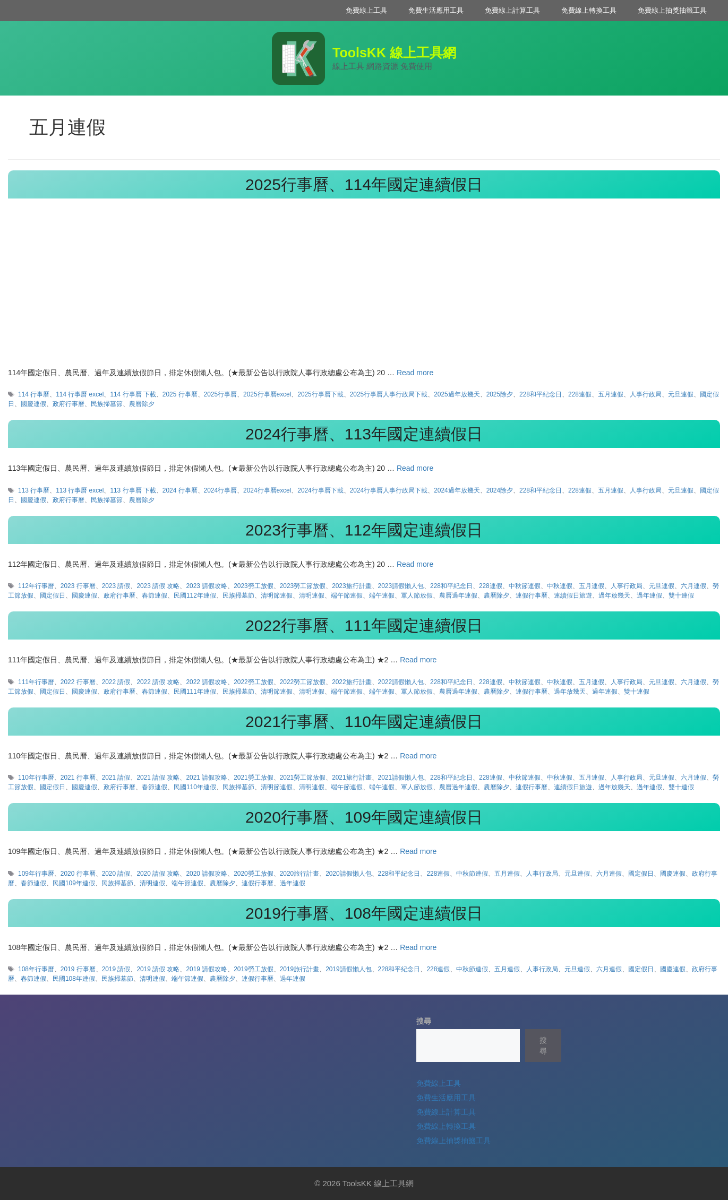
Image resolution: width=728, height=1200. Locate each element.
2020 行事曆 (78, 873)
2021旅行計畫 (351, 777)
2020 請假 (116, 873)
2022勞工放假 (253, 682)
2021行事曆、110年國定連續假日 (364, 721)
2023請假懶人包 (401, 586)
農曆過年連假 (458, 595)
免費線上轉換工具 (588, 10)
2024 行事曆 (180, 490)
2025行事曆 (220, 394)
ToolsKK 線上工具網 (394, 52)
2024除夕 (499, 490)
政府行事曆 (68, 404)
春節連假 (154, 595)
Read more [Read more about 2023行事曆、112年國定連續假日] (415, 564)
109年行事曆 (36, 873)
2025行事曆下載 (320, 394)
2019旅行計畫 (299, 969)
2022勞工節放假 (303, 682)
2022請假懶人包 (401, 682)
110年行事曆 (36, 777)
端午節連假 (347, 595)
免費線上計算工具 (512, 10)
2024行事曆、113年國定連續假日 (364, 434)
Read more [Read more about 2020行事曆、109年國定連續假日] (418, 851)
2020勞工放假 (253, 873)
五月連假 (610, 394)
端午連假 (382, 595)
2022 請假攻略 (206, 682)
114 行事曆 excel (80, 394)
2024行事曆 (220, 490)
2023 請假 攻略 (157, 586)
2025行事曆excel (267, 394)
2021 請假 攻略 (157, 777)
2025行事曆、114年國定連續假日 (364, 184)
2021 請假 (116, 777)
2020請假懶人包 (348, 873)
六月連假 (693, 586)
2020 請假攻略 (206, 873)
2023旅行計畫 (351, 586)
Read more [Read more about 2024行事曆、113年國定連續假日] (415, 468)
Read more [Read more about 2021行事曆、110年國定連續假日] (418, 756)
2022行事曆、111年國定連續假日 (364, 625)
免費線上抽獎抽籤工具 (672, 10)
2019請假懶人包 (348, 969)
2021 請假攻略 (206, 777)
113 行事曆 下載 (133, 490)
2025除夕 (499, 394)
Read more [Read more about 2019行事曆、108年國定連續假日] (418, 947)
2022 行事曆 (78, 682)
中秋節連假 (525, 586)
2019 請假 (116, 969)
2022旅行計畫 (351, 682)
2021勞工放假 (253, 777)
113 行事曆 (33, 490)
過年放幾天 (614, 595)
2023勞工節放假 (303, 586)
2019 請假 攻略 (157, 969)
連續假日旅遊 (573, 595)
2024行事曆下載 (320, 490)
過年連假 (649, 595)
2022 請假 (116, 682)
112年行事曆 (36, 586)
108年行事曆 (36, 969)
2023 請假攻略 (206, 586)
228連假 (580, 394)
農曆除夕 (142, 404)
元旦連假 (680, 394)
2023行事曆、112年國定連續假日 (364, 530)
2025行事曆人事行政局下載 (388, 394)
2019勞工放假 (253, 969)
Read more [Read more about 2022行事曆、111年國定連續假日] (418, 659)
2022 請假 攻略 (157, 682)
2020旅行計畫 (299, 873)
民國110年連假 (195, 787)
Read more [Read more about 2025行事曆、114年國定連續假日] (415, 372)
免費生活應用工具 (436, 10)
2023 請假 (116, 586)
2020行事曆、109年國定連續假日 (364, 817)
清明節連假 (277, 595)
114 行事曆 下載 (133, 394)
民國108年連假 (74, 978)
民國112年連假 (195, 595)
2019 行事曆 (78, 969)
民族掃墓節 (107, 404)
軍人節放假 (417, 595)
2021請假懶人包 (401, 777)
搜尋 (423, 1021)
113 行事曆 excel (80, 490)
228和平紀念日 (540, 394)
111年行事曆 (36, 682)
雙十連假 (681, 595)
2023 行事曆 (78, 586)
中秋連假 (559, 586)
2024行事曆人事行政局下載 (388, 490)
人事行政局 (646, 394)
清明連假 (311, 595)
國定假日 (52, 595)
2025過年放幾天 (456, 394)
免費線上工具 (366, 10)
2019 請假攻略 (206, 969)
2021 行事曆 (78, 777)
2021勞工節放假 (303, 777)
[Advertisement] (364, 287)
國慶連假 (33, 404)
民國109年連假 (74, 883)
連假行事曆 (531, 595)
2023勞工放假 (253, 586)
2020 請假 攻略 (157, 873)
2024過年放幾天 (456, 490)
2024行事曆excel (267, 490)
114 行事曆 (33, 394)
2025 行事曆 (180, 394)
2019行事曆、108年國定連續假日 (364, 913)
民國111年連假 (195, 691)
